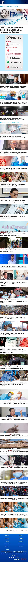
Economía (7, 538)
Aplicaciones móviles (9, 552)
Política (20, 535)
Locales (7, 541)
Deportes (7, 546)
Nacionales (21, 541)
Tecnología (21, 546)
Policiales (7, 535)
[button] (26, 2)
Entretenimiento (21, 543)
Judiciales (21, 538)
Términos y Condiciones (18, 552)
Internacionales (7, 543)
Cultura (7, 549)
